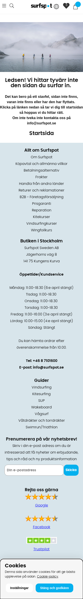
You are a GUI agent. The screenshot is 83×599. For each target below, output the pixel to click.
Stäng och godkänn (54, 588)
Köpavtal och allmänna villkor (41, 164)
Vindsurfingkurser (41, 223)
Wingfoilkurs (41, 230)
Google (41, 505)
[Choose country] (56, 7)
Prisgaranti (41, 203)
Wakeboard (41, 407)
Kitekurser (41, 217)
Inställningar (19, 588)
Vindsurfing (42, 387)
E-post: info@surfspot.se (41, 367)
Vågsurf (41, 414)
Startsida (41, 133)
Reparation (41, 210)
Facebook (41, 527)
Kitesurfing (41, 394)
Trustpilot (41, 549)
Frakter (41, 177)
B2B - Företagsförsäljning (42, 197)
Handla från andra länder (41, 183)
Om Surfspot (41, 157)
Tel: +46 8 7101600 (41, 361)
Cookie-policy (47, 576)
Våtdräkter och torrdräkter (41, 420)
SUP (41, 400)
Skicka (71, 470)
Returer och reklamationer (41, 190)
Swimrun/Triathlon (42, 427)
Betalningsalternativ (41, 170)
